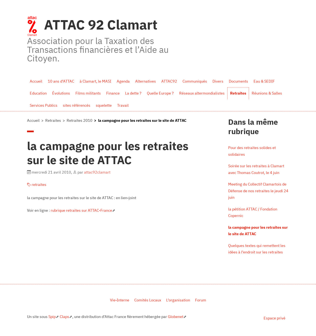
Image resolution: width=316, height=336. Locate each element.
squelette (104, 105)
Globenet (175, 316)
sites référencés (76, 105)
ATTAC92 (169, 81)
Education (38, 93)
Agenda (123, 81)
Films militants (88, 93)
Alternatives (145, 81)
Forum (200, 300)
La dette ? (133, 93)
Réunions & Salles (267, 93)
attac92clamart (97, 172)
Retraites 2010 (79, 120)
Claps (64, 316)
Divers (217, 81)
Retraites (238, 93)
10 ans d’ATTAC (61, 81)
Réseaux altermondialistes (202, 93)
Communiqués (195, 81)
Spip (52, 316)
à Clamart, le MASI (95, 81)
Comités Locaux (147, 300)
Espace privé (274, 318)
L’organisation (178, 300)
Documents (238, 81)
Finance (113, 93)
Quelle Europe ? (160, 93)
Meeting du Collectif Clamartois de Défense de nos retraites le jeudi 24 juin (258, 191)
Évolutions (61, 93)
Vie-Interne (119, 300)
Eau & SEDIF (264, 81)
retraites (36, 184)
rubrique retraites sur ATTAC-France (81, 210)
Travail (123, 105)
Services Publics (43, 105)
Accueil (36, 81)
